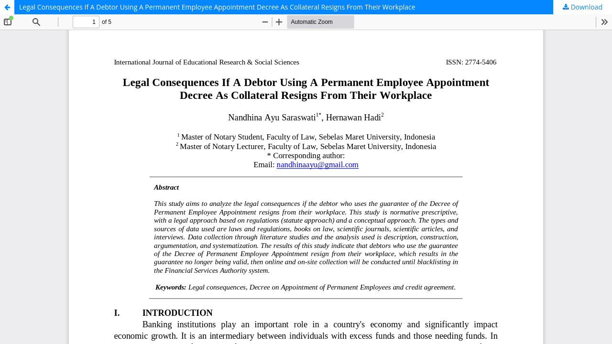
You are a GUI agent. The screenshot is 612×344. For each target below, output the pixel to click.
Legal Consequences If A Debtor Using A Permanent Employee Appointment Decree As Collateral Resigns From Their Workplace (217, 6)
